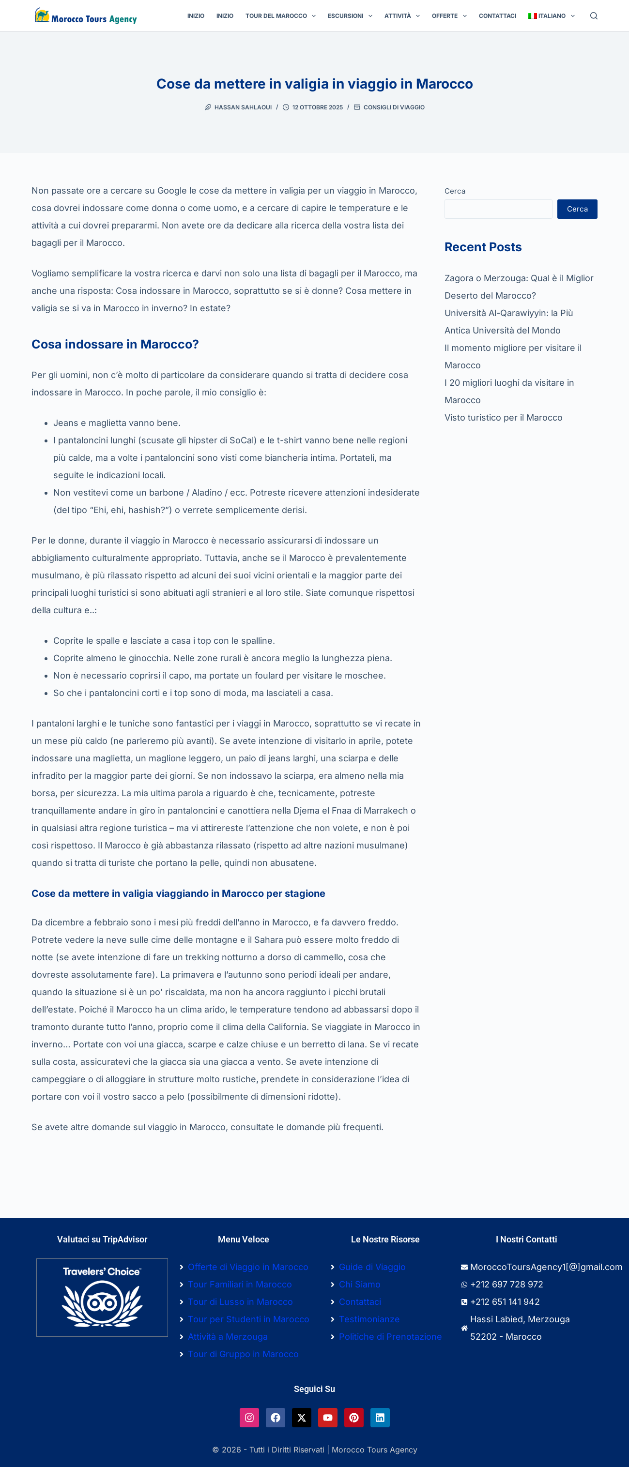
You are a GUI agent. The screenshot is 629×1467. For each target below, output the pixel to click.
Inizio (195, 15)
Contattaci (497, 15)
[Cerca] (594, 15)
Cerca (455, 191)
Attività (404, 16)
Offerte (451, 16)
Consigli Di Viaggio (394, 107)
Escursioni (352, 16)
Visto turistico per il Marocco (504, 417)
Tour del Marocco (282, 16)
